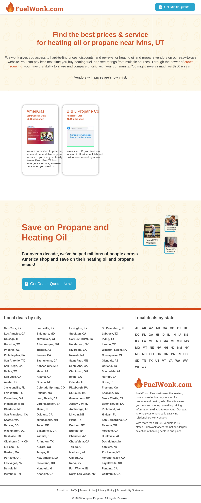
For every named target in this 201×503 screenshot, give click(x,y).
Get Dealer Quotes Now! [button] (51, 284)
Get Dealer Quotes (176, 7)
